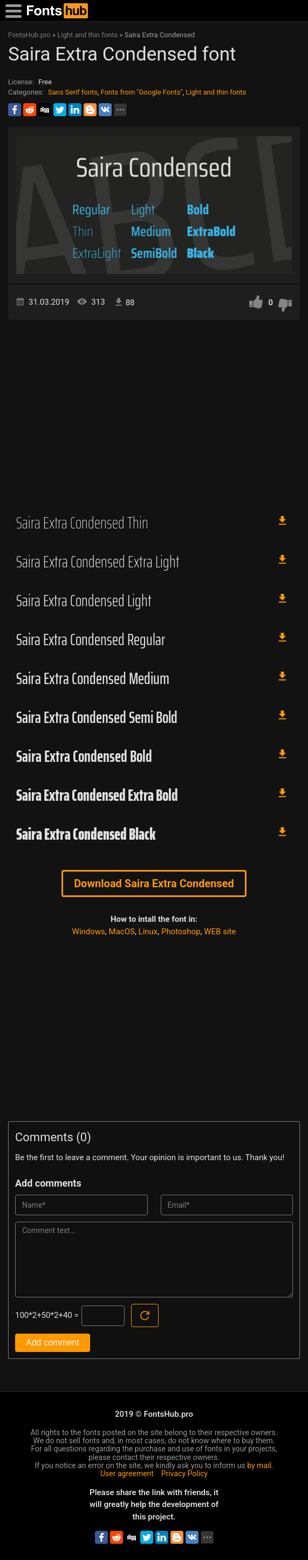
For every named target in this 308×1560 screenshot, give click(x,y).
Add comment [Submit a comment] (52, 1342)
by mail (259, 1465)
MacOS (122, 931)
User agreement (127, 1473)
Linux (148, 931)
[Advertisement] (154, 411)
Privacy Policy (184, 1473)
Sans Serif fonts (73, 92)
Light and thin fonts (216, 92)
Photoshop (181, 931)
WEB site (220, 931)
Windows (88, 931)
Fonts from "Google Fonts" (142, 92)
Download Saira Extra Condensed (154, 883)
